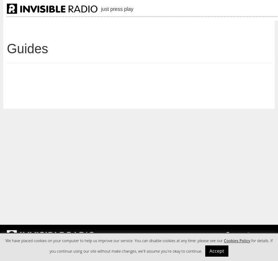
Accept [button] (217, 251)
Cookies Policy (237, 240)
